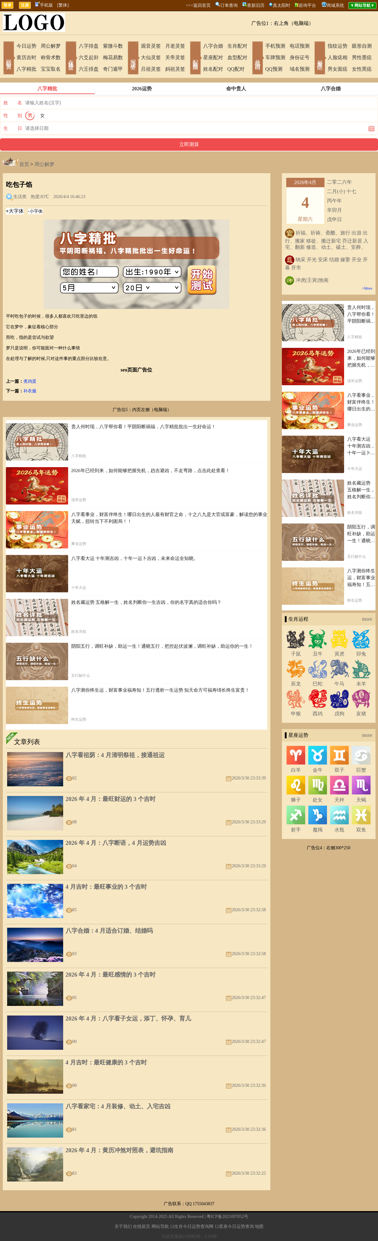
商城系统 (335, 5)
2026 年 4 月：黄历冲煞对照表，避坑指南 (120, 1150)
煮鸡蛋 (29, 381)
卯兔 (361, 653)
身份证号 (300, 57)
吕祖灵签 (151, 69)
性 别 (12, 115)
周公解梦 (51, 46)
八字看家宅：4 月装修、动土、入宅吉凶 (118, 1106)
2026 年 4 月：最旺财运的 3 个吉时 (111, 799)
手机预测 (275, 46)
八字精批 (26, 69)
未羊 (361, 683)
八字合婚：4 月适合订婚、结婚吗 (109, 930)
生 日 (12, 128)
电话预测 (300, 46)
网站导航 (160, 1226)
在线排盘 (71, 58)
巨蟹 (361, 770)
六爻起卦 (89, 57)
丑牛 (318, 653)
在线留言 (141, 1226)
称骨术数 (51, 57)
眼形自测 (362, 46)
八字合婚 (213, 46)
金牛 (318, 770)
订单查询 (229, 5)
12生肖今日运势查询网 (191, 1226)
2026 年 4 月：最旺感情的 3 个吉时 (111, 974)
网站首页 (9, 58)
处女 (318, 800)
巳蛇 (318, 683)
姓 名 (12, 102)
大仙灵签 (151, 57)
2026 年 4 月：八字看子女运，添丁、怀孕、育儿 (128, 1018)
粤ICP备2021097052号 (227, 1216)
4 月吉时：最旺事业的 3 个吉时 (106, 886)
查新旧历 (255, 5)
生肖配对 (237, 46)
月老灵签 (175, 46)
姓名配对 (213, 69)
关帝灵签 (175, 57)
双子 (339, 770)
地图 (259, 1226)
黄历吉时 (26, 57)
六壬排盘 (89, 69)
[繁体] (63, 5)
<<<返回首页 (198, 5)
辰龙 (296, 683)
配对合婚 (195, 58)
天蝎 (361, 800)
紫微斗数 (113, 46)
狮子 (296, 800)
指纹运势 (338, 46)
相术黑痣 (320, 58)
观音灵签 (151, 46)
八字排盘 (89, 46)
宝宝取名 (51, 69)
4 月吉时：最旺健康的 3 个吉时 (106, 1062)
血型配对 (237, 57)
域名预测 (300, 69)
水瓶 (339, 829)
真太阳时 (281, 5)
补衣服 (29, 391)
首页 (24, 164)
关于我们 (123, 1226)
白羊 (296, 770)
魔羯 (318, 829)
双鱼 (361, 829)
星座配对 (213, 57)
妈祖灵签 (175, 69)
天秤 (339, 800)
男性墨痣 (362, 57)
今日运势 (26, 46)
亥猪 (361, 713)
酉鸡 (318, 713)
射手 (296, 829)
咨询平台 (307, 5)
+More (367, 288)
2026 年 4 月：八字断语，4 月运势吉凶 (116, 843)
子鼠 (296, 653)
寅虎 (339, 653)
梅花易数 (113, 57)
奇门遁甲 (113, 69)
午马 (339, 683)
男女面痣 (338, 69)
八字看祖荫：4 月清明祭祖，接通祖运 (115, 755)
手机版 (44, 5)
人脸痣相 (338, 57)
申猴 (296, 713)
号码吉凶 (257, 58)
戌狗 (339, 713)
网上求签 (133, 58)
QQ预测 (273, 69)
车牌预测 (275, 57)
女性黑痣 (362, 69)
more (367, 619)
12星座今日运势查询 (234, 1226)
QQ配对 (236, 69)
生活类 (19, 196)
